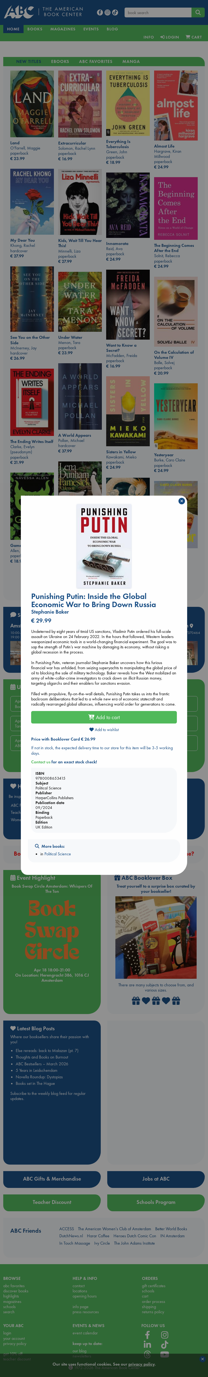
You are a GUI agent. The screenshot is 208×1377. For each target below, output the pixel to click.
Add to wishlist (104, 729)
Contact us (40, 762)
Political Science (57, 854)
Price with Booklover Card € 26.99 (63, 739)
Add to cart (104, 717)
